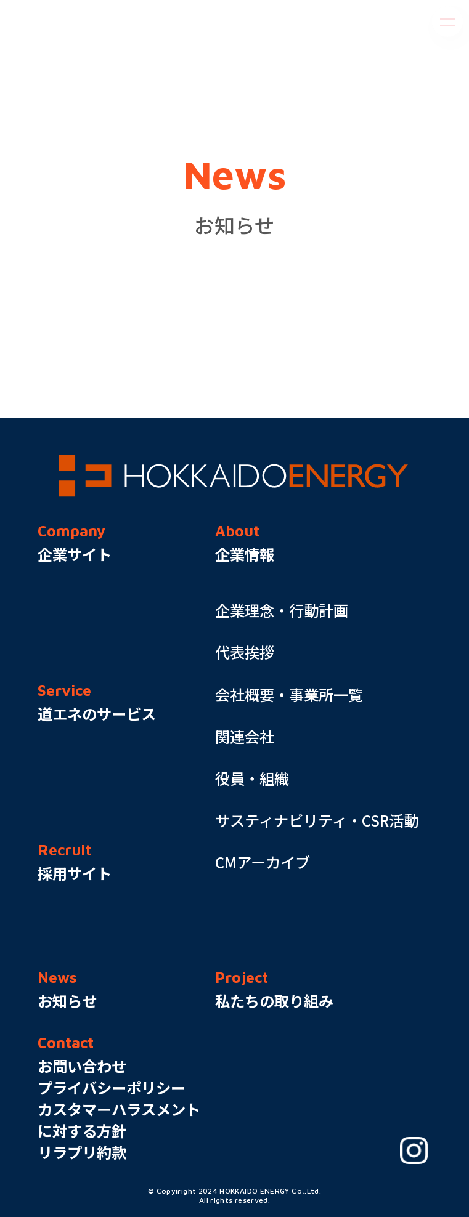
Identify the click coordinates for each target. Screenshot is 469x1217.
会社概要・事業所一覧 (289, 694)
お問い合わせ (82, 1066)
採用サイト (75, 873)
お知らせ (67, 1000)
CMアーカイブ (262, 862)
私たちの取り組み (274, 1000)
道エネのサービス (97, 713)
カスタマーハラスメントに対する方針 (119, 1119)
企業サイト (75, 554)
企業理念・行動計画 (281, 610)
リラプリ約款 (82, 1152)
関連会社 (244, 736)
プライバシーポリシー (112, 1087)
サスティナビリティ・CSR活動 (316, 820)
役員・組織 (252, 778)
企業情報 (244, 554)
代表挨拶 (244, 652)
